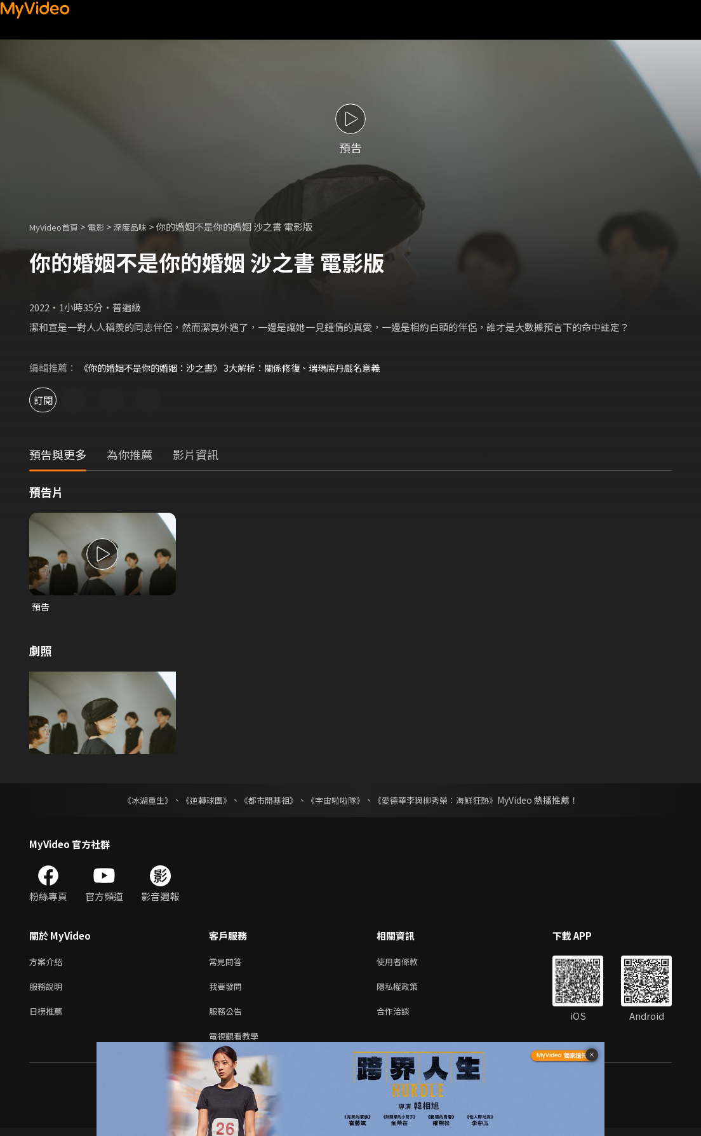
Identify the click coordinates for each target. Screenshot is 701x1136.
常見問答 (228, 963)
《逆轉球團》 (198, 800)
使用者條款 (408, 963)
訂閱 (54, 400)
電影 (106, 226)
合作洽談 (403, 1016)
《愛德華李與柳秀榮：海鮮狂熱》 (443, 800)
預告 (41, 607)
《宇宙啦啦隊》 (336, 800)
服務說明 (48, 989)
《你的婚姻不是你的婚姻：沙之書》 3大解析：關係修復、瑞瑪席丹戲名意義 (240, 367)
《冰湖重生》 (136, 800)
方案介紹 (48, 963)
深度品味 (144, 226)
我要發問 (228, 989)
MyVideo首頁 (58, 226)
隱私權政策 (408, 989)
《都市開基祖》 (265, 800)
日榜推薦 (48, 1016)
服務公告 (228, 1016)
